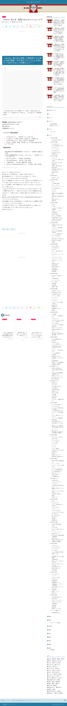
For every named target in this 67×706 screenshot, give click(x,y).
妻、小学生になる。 (56, 515)
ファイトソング (55, 509)
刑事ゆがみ (54, 164)
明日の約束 (54, 167)
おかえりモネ (55, 438)
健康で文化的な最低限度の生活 (57, 194)
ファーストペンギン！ (57, 531)
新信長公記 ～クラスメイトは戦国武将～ (58, 585)
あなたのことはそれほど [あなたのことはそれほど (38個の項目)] (58, 660)
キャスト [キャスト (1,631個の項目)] (55, 666)
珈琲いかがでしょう (56, 454)
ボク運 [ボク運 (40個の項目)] (56, 674)
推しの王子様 (55, 474)
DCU (53, 501)
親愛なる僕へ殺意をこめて (57, 539)
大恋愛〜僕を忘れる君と (57, 219)
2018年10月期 (53, 202)
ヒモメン (54, 191)
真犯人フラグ (55, 497)
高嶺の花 (54, 200)
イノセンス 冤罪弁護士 (57, 227)
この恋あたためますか (57, 386)
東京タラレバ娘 (55, 177)
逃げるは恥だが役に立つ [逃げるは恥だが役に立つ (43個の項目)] (52, 691)
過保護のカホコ (55, 153)
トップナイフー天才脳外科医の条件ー (57, 325)
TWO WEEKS (55, 278)
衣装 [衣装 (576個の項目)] (54, 689)
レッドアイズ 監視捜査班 (57, 418)
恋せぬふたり (55, 516)
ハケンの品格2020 (56, 353)
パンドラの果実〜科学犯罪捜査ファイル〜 (57, 553)
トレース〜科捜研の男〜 (57, 233)
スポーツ (51, 121)
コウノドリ (54, 158)
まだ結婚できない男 (56, 294)
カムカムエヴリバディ (57, 482)
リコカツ (54, 446)
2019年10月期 (53, 288)
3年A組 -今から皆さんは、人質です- (57, 225)
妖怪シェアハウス (56, 375)
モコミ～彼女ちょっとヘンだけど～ (57, 416)
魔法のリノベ (55, 593)
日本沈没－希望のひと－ (57, 493)
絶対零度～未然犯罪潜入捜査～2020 (57, 334)
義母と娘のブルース (56, 199)
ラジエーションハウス (57, 258)
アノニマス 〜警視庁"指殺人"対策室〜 (57, 408)
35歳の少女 (54, 382)
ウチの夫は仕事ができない (57, 145)
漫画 (50, 629)
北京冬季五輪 (53, 124)
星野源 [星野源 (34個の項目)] (49, 683)
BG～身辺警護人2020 (56, 339)
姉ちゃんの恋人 (55, 392)
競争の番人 (54, 589)
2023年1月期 (53, 595)
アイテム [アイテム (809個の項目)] (49, 662)
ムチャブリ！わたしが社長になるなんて (57, 513)
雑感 (50, 644)
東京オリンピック (54, 125)
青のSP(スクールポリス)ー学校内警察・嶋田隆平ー (58, 432)
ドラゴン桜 (54, 443)
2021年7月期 (53, 458)
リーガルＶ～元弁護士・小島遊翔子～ (57, 209)
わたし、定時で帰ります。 (57, 251)
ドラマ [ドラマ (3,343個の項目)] (59, 670)
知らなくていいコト (56, 332)
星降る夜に (54, 605)
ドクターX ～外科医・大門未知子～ (57, 160)
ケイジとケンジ (55, 318)
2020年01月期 (53, 312)
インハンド (54, 252)
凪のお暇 (54, 285)
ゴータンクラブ (33, 2)
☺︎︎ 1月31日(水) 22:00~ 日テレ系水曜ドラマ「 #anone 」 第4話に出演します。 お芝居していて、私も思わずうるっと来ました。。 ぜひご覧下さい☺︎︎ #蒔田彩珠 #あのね (22, 112)
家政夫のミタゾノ (56, 263)
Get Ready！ (55, 598)
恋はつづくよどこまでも (57, 327)
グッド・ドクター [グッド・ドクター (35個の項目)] (51, 668)
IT (49, 114)
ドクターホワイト (56, 507)
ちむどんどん (55, 545)
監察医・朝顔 (55, 286)
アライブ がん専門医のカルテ (57, 316)
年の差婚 (54, 394)
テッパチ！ (54, 575)
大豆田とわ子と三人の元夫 (57, 450)
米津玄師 (52, 649)
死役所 (53, 310)
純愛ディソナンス (56, 591)
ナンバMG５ (54, 550)
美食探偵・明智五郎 (56, 364)
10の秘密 (54, 314)
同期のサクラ (55, 306)
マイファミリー (55, 554)
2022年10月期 (53, 522)
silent (53, 525)
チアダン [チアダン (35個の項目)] (49, 670)
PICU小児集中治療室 (56, 524)
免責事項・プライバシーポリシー (9, 704)
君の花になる (55, 533)
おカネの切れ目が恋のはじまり (57, 370)
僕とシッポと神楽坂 (56, 215)
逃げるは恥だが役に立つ (57, 139)
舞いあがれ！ (55, 538)
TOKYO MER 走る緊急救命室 (58, 461)
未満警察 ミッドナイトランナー (58, 358)
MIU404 (54, 340)
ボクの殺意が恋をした (57, 471)
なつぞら (54, 249)
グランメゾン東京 (56, 295)
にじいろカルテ (55, 406)
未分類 (50, 626)
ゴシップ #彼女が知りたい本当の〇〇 (57, 505)
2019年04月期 (53, 244)
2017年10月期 (53, 156)
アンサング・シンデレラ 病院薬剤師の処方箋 (57, 346)
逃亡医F (54, 518)
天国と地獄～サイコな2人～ (57, 424)
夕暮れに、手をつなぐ (57, 602)
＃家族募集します (56, 476)
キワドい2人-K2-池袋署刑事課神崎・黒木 (57, 373)
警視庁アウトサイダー (57, 608)
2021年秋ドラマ (54, 478)
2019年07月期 (53, 273)
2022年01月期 (53, 499)
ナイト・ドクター (56, 463)
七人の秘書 (54, 387)
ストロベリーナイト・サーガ (57, 255)
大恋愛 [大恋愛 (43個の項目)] (49, 681)
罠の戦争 (54, 606)
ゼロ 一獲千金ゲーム (56, 188)
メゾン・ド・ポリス (56, 237)
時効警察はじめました (57, 308)
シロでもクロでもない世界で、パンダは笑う (57, 321)
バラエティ (53, 131)
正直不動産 (54, 570)
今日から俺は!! (55, 214)
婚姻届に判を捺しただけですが (57, 489)
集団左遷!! (54, 271)
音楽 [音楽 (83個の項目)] (56, 693)
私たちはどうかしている (57, 377)
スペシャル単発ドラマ (55, 610)
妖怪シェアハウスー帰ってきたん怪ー (57, 562)
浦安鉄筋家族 (55, 360)
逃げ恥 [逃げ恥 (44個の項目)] (60, 691)
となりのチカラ (55, 502)
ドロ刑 (53, 206)
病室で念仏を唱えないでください (57, 330)
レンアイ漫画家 (55, 448)
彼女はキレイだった (56, 473)
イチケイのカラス (56, 440)
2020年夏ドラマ (54, 366)
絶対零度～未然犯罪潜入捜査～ (57, 197)
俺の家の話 (54, 419)
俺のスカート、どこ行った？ (57, 261)
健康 (50, 616)
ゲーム (50, 117)
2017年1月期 (53, 175)
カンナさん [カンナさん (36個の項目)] (50, 666)
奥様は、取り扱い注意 (57, 165)
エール (53, 348)
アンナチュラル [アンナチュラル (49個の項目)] (50, 664)
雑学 (50, 640)
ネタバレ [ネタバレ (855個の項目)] (49, 672)
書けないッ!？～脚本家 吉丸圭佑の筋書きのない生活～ (57, 427)
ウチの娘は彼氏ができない (57, 410)
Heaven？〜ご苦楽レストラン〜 (57, 276)
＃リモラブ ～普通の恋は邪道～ (58, 400)
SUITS (53, 204)
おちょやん (54, 384)
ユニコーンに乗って (56, 577)
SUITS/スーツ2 (55, 342)
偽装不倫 (54, 283)
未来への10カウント (56, 568)
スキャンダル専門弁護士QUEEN (57, 232)
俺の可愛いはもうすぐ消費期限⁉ (57, 557)
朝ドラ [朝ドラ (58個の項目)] (58, 683)
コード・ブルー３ (56, 149)
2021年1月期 (53, 402)
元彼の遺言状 (55, 559)
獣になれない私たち (56, 220)
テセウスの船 (55, 323)
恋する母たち (55, 396)
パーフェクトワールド (57, 257)
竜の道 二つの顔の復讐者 (57, 362)
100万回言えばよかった (57, 597)
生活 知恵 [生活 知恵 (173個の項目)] (50, 685)
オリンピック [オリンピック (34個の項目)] (58, 664)
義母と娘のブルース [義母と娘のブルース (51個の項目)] (51, 687)
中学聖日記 (54, 212)
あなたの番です (55, 246)
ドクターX (54, 300)
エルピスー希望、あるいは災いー (57, 530)
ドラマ (4, 16)
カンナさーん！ (55, 147)
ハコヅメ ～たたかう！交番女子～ (58, 466)
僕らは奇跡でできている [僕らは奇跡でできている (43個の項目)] (52, 679)
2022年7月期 (53, 572)
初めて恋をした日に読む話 (57, 238)
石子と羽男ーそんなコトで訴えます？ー (57, 587)
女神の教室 (54, 603)
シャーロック (55, 297)
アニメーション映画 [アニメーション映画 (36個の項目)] (57, 662)
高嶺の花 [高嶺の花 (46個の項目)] (61, 693)
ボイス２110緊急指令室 (57, 469)
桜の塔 (53, 453)
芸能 (50, 637)
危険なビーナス (55, 391)
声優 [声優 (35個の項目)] (59, 679)
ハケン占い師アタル (56, 235)
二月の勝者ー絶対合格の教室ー (57, 486)
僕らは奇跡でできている (57, 217)
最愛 (53, 495)
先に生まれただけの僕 (57, 162)
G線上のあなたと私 (56, 292)
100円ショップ (52, 110)
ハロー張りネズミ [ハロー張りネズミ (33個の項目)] (56, 672)
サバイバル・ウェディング (57, 186)
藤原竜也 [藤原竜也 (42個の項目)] (49, 689)
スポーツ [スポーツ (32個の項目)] (58, 668)
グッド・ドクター (56, 185)
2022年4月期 (53, 543)
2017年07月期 (53, 142)
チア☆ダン (54, 190)
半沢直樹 (54, 354)
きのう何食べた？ (56, 247)
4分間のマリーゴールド (57, 290)
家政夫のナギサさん (56, 356)
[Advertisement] (22, 43)
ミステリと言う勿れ (56, 510)
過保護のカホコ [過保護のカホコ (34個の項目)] (50, 693)
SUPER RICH (55, 480)
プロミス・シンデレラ (57, 468)
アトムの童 (54, 527)
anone (5, 229)
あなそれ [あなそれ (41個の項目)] (49, 660)
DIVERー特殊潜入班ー (57, 368)
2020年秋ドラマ (54, 380)
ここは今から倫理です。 (57, 404)
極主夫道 (54, 397)
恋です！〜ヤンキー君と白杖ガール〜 (57, 492)
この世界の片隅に (56, 183)
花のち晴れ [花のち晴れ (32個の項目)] (59, 687)
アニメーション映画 (55, 622)
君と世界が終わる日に (57, 421)
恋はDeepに (54, 451)
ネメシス (54, 445)
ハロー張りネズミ (56, 150)
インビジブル (55, 548)
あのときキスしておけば (57, 436)
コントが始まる (55, 441)
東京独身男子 (55, 264)
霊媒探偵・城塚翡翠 (56, 541)
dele (53, 181)
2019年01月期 (53, 222)
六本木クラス (55, 579)
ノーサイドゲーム (56, 280)
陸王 (53, 173)
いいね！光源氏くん (56, 344)
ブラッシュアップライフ (57, 600)
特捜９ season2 (55, 266)
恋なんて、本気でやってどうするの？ (57, 564)
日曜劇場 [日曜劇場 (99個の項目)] (58, 681)
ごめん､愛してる (55, 144)
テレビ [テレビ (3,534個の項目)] (55, 670)
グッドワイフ (55, 229)
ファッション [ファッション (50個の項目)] (50, 674)
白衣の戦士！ (55, 268)
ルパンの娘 (54, 281)
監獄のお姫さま (55, 172)
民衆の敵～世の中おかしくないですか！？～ (57, 170)
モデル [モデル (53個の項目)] (61, 674)
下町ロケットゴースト (57, 210)
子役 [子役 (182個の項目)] (53, 681)
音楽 (50, 648)
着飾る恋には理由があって (57, 456)
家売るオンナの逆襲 (56, 240)
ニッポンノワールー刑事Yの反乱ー (57, 303)
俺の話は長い (55, 305)
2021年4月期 (53, 434)
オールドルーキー (56, 574)
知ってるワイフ (55, 430)
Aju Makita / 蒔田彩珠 (8, 117)
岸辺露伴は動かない (56, 612)
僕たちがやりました (56, 152)
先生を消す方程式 (56, 389)
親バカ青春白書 (55, 378)
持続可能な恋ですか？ (57, 566)
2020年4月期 (53, 337)
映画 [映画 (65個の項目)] (53, 683)
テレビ (9, 229)
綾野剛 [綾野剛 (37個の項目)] (55, 685)
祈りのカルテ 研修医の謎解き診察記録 (58, 536)
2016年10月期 (53, 137)
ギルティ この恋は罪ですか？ (57, 351)
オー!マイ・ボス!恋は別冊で (57, 413)
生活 (50, 633)
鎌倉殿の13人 (55, 520)
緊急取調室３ (55, 269)
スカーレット (55, 299)
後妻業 (53, 242)
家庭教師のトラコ (56, 582)
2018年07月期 (53, 179)
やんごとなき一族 (56, 547)
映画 (50, 620)
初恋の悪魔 (54, 580)
